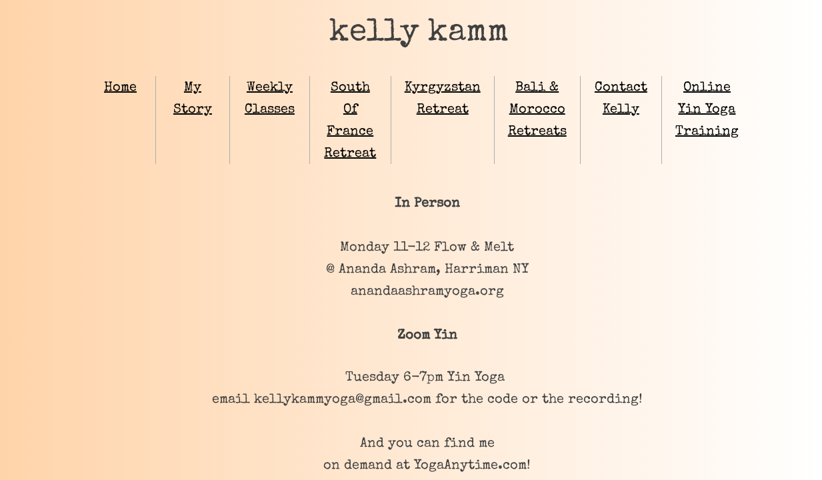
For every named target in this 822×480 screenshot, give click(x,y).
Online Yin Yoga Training (707, 110)
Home (120, 88)
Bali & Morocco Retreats (537, 110)
